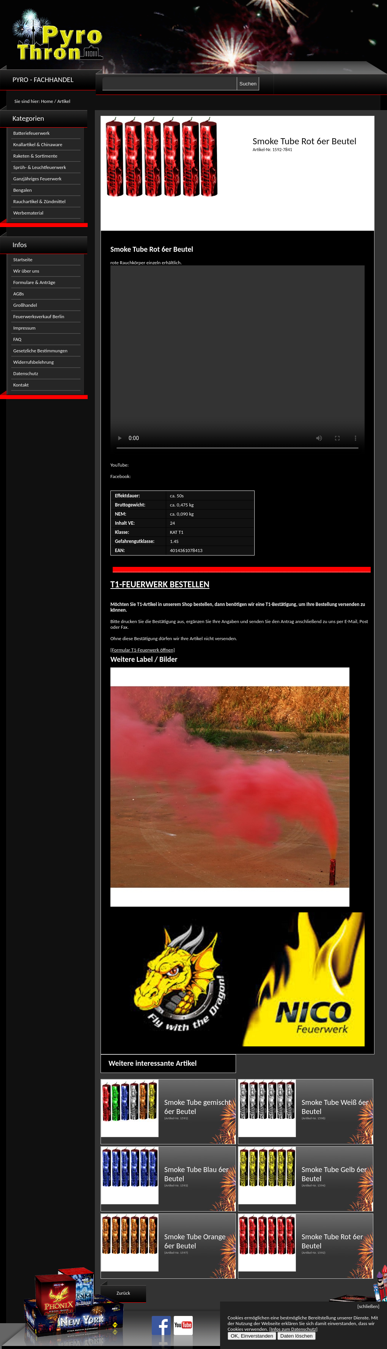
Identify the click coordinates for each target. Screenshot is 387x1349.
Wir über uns (26, 271)
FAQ (17, 339)
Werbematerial (28, 213)
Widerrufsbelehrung (33, 362)
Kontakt (21, 385)
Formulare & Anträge (34, 282)
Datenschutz (25, 373)
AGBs (18, 294)
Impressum (24, 328)
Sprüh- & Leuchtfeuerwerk (39, 167)
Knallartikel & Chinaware (37, 144)
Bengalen (22, 190)
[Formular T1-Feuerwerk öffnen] (142, 650)
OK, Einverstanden (252, 1336)
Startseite (23, 259)
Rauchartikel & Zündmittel (39, 201)
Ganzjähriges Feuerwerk (37, 178)
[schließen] (368, 1306)
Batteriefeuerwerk (31, 133)
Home (47, 101)
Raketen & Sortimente (35, 156)
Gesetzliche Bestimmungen (40, 350)
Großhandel (25, 305)
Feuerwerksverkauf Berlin (38, 316)
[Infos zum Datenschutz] (293, 1329)
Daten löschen (296, 1336)
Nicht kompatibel (237, 360)
